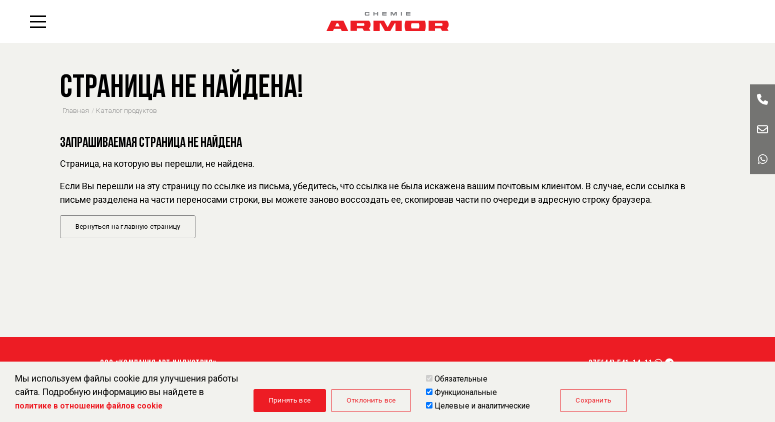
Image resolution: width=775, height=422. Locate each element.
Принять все (289, 400)
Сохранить (594, 400)
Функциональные (465, 392)
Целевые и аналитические (482, 406)
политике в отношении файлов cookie (88, 406)
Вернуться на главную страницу (128, 226)
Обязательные (461, 379)
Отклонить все (371, 400)
